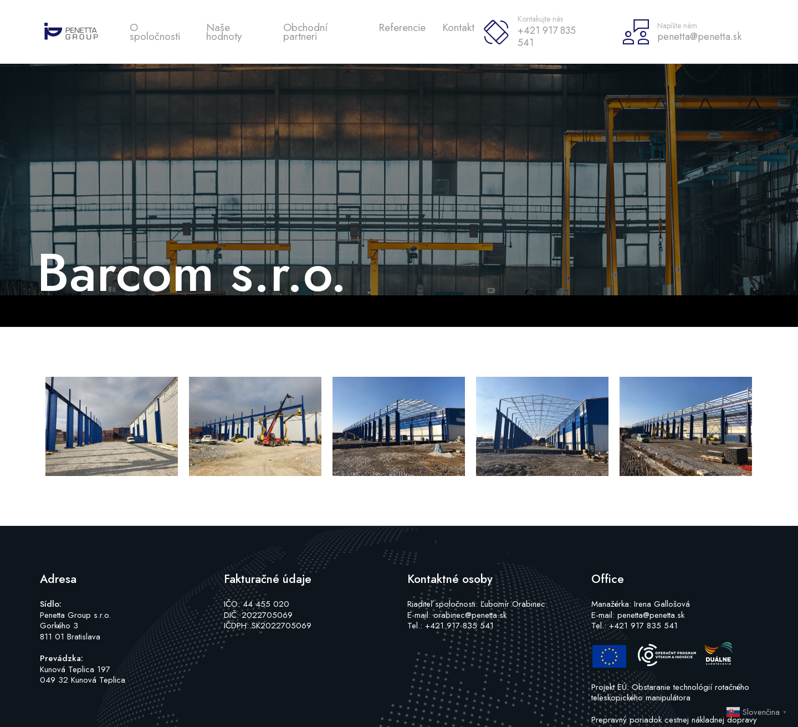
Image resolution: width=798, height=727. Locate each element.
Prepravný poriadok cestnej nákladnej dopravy (674, 720)
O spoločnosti (155, 32)
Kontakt (458, 27)
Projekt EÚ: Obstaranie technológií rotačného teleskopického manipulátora (670, 692)
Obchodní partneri (305, 32)
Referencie (402, 27)
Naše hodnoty (224, 32)
